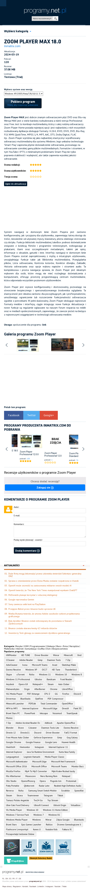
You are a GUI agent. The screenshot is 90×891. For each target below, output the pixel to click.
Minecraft (68, 655)
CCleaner (10, 660)
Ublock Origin (59, 805)
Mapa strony (7, 886)
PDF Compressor (55, 698)
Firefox (65, 693)
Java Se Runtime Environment (40, 752)
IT (17, 878)
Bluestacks (79, 819)
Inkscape (44, 713)
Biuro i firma (62, 646)
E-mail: (17, 515)
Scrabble (65, 790)
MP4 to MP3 (12, 708)
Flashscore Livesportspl (17, 829)
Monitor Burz (78, 766)
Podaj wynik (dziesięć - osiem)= (28, 539)
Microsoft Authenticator (17, 761)
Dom (48, 648)
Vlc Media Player (14, 810)
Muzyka (18, 646)
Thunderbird (71, 669)
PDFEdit (32, 703)
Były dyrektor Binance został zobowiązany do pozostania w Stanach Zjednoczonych (40, 622)
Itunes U (37, 829)
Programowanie (37, 646)
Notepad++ (38, 684)
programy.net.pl (35, 881)
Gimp (40, 660)
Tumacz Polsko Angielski (17, 800)
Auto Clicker (63, 684)
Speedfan (79, 790)
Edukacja (51, 646)
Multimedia (9, 648)
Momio (9, 718)
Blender (10, 727)
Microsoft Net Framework (63, 761)
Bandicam (51, 679)
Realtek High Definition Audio (67, 785)
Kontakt (25, 886)
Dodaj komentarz (27, 550)
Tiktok (60, 795)
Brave (21, 727)
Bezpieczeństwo (60, 648)
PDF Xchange (33, 693)
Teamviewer (33, 795)
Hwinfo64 (10, 747)
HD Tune (56, 669)
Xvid (79, 655)
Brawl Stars (11, 824)
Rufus (31, 674)
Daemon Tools (54, 660)
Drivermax (11, 698)
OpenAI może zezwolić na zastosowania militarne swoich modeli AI (39, 585)
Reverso (10, 790)
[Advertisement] (45, 208)
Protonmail (71, 781)
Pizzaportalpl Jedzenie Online (20, 834)
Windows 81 (54, 814)
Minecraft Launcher (15, 703)
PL (3, 878)
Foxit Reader (66, 679)
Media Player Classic (54, 756)
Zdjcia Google (63, 819)
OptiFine (39, 698)
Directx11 (25, 732)
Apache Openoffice (66, 722)
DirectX (65, 708)
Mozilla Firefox (13, 771)
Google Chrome (13, 742)
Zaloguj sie (45, 487)
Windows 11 (45, 674)
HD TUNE (25, 655)
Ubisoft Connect (41, 805)
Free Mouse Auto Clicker (17, 737)
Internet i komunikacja (26, 648)
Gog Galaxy (72, 737)
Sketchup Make (69, 664)
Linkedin (40, 886)
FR (13, 878)
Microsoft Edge (50, 708)
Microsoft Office (39, 766)
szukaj (55, 18)
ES (10, 878)
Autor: (16, 507)
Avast (54, 664)
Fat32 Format (70, 732)
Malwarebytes (12, 689)
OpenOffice (67, 703)
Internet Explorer (30, 708)
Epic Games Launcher (31, 824)
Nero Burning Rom (48, 776)
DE (20, 878)
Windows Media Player (17, 819)
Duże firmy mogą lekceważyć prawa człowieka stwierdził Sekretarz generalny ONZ (44, 575)
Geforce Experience (43, 737)
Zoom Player (75, 453)
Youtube (57, 886)
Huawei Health (68, 742)
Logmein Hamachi (32, 756)
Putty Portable (12, 785)
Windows (36, 819)
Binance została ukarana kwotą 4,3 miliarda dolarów (32, 628)
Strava (20, 795)
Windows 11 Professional (18, 679)
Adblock (48, 722)
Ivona (24, 664)
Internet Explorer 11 (58, 747)
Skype (9, 674)
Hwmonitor (25, 747)
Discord (77, 693)
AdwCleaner (12, 664)
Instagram (39, 747)
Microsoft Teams (40, 664)
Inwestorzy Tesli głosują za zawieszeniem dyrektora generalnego (39, 633)
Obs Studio (11, 781)
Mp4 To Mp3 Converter (36, 771)
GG (56, 693)
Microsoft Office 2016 (16, 766)
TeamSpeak (71, 713)
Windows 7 (38, 814)
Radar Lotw (44, 785)
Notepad (66, 776)
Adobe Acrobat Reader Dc (28, 722)
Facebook (13, 415)
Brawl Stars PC (13, 713)
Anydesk (10, 684)
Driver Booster (41, 655)
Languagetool (12, 756)
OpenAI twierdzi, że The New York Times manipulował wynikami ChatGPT (42, 590)
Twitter (31, 415)
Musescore (30, 776)
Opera (43, 781)
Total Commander (48, 703)
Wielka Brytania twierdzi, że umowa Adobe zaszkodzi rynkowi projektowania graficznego (44, 615)
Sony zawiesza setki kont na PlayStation (26, 604)
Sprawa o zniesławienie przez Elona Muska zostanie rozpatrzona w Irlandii (43, 580)
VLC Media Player (14, 693)
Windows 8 (77, 674)
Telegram (48, 795)
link (44, 324)
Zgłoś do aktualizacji (15, 183)
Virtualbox (75, 805)
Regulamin (17, 886)
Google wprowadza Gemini (21, 599)
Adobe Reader (26, 660)
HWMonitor (11, 655)
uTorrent (21, 674)
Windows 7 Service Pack (17, 814)
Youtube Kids (51, 829)
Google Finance (33, 742)
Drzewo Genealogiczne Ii (69, 824)
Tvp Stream (52, 800)
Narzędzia (74, 646)
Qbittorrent (29, 785)
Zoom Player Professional (26, 453)
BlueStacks (25, 698)
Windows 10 (61, 674)
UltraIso (38, 679)
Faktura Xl (67, 829)
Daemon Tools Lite (50, 727)
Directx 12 (11, 732)
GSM (26, 646)
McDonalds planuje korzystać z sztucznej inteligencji (32, 595)
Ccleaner (32, 727)
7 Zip (67, 660)
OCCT (44, 669)
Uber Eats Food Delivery (17, 805)
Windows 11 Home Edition (55, 810)
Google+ (49, 415)
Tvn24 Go (38, 800)
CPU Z (47, 693)
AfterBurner (39, 689)
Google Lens (51, 742)
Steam (51, 684)
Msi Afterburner (13, 776)
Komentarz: (19, 524)
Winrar (56, 655)
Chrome (53, 689)
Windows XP (31, 669)
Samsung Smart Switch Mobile (42, 790)
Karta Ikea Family (67, 752)
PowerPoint (30, 713)
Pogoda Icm (55, 781)
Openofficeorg (28, 781)
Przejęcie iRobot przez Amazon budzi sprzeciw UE (32, 609)
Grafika (41, 648)
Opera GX (23, 684)
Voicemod (57, 713)
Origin (27, 689)
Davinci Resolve (13, 669)
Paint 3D (77, 708)
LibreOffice (67, 689)
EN (7, 878)
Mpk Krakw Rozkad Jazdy (63, 771)
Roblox (49, 824)
